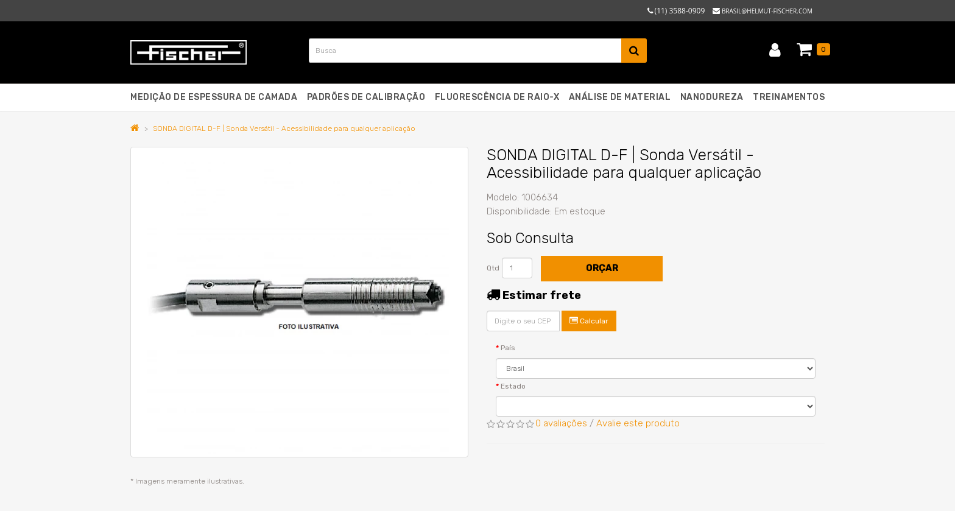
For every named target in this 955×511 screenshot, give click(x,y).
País (508, 348)
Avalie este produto (638, 423)
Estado (513, 386)
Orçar (602, 268)
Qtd (493, 268)
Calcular (588, 320)
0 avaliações (561, 423)
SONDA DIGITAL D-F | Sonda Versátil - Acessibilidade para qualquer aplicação (284, 128)
